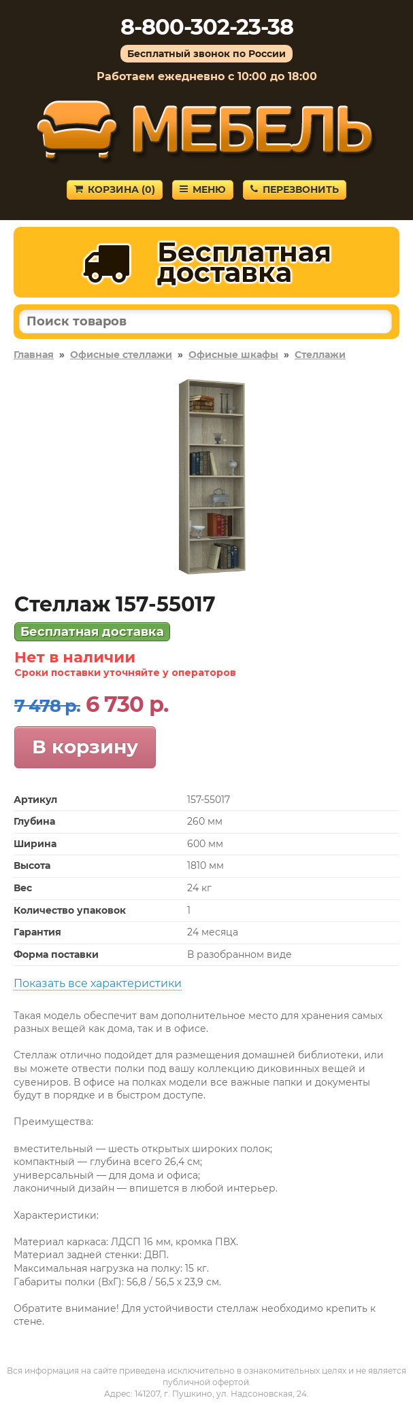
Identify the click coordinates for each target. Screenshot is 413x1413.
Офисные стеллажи (121, 354)
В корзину (85, 746)
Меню (203, 189)
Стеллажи (320, 354)
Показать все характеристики (98, 983)
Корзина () (114, 189)
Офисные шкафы (233, 354)
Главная (34, 354)
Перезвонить (294, 189)
